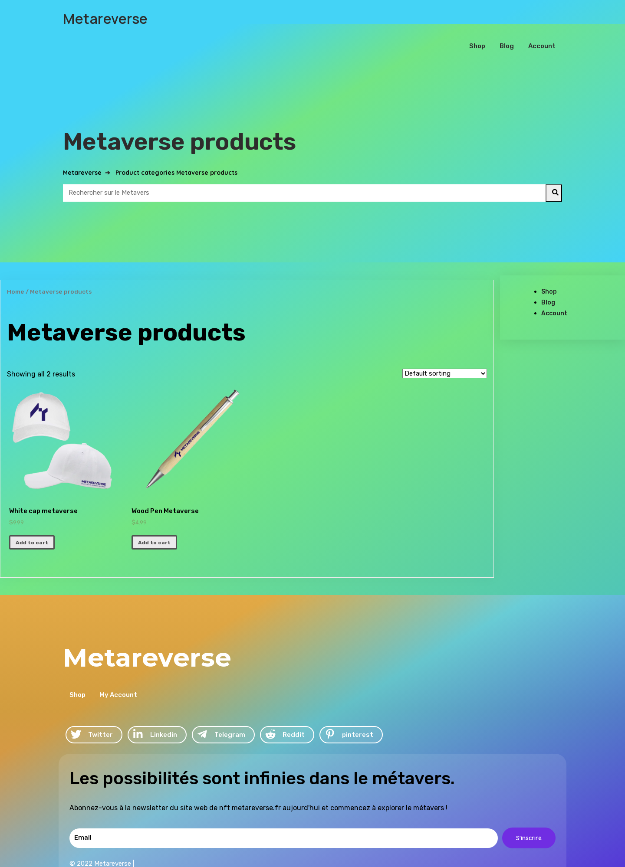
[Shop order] (444, 349)
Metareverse (82, 148)
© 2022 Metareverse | (355, 759)
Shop (549, 267)
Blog (548, 278)
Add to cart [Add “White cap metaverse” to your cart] (32, 518)
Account (554, 289)
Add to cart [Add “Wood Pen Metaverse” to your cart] (154, 518)
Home (15, 267)
